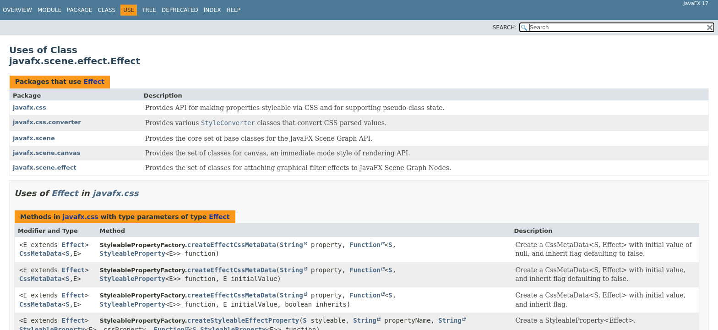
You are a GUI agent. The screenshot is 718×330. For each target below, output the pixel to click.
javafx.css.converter (47, 122)
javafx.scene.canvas (46, 152)
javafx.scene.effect (44, 167)
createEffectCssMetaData (231, 244)
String (291, 244)
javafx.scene (34, 138)
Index (212, 10)
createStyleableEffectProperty (243, 320)
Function (364, 244)
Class (106, 10)
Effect (93, 81)
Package (79, 10)
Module (49, 10)
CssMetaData (40, 253)
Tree (149, 10)
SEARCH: (505, 27)
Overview (17, 10)
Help (233, 10)
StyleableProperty (132, 253)
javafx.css (29, 107)
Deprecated (180, 10)
